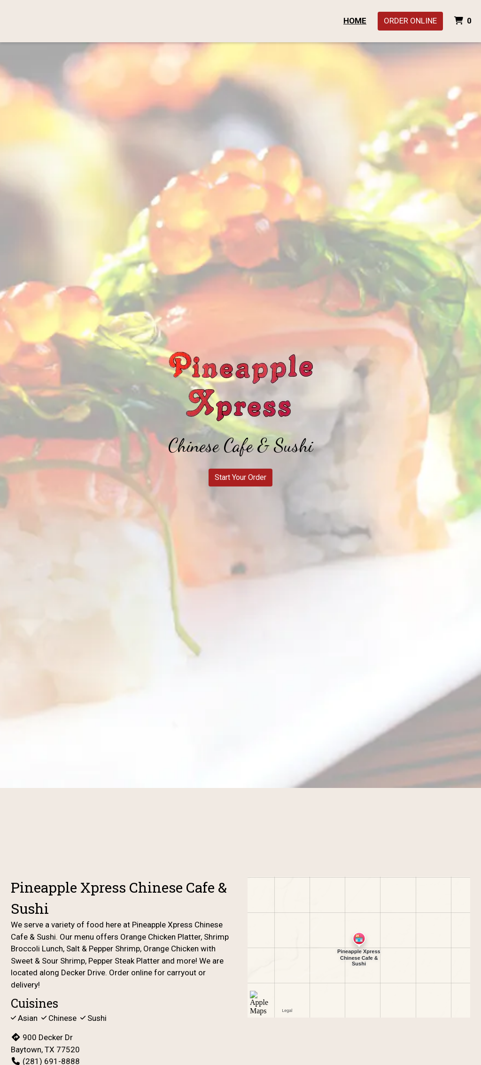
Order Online (410, 20)
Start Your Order (240, 477)
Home (354, 20)
